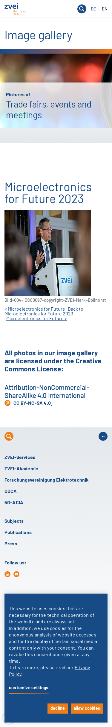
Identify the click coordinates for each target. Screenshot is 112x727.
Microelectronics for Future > (36, 318)
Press (10, 543)
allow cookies (87, 708)
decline (57, 708)
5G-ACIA (13, 502)
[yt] (16, 574)
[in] (7, 574)
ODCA (10, 491)
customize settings (29, 688)
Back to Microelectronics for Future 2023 (43, 311)
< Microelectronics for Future (34, 309)
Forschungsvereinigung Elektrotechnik (46, 480)
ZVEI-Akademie (21, 468)
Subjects (14, 521)
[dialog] (56, 658)
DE (94, 9)
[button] (56, 9)
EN (105, 9)
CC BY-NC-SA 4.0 (27, 403)
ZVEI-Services (19, 457)
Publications (18, 532)
